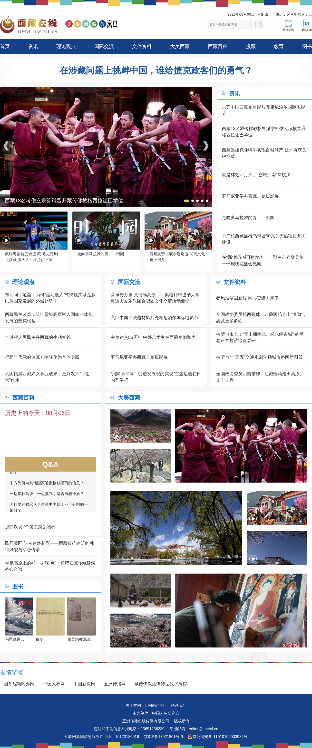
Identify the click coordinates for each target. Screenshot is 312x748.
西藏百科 (217, 46)
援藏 (251, 46)
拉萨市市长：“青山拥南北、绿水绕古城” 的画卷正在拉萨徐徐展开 (260, 337)
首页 (5, 46)
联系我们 (178, 705)
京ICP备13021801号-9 (163, 737)
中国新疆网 (84, 683)
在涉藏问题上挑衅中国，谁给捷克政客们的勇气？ (156, 70)
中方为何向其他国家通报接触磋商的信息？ (47, 486)
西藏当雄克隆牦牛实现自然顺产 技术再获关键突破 (264, 153)
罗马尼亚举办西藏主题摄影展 (250, 196)
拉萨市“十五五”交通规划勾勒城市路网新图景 (259, 357)
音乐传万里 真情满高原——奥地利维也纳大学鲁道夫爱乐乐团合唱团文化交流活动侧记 (155, 297)
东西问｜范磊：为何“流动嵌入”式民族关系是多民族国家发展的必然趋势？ (50, 297)
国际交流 (104, 46)
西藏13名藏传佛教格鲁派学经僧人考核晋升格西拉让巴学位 (264, 131)
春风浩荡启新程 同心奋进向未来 (247, 297)
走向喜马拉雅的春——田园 (248, 217)
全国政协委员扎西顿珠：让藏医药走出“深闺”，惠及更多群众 (261, 317)
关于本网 (133, 705)
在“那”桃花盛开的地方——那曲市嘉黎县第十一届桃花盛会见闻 (263, 260)
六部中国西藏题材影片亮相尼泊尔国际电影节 (263, 110)
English (307, 29)
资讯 (33, 46)
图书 (307, 46)
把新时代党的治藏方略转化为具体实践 (42, 357)
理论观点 (66, 46)
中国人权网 (54, 683)
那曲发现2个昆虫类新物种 (30, 526)
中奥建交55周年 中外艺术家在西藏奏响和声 (153, 337)
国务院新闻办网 (19, 683)
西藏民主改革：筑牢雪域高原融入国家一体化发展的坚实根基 (49, 317)
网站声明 (156, 705)
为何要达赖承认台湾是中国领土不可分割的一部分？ (49, 510)
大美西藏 (180, 46)
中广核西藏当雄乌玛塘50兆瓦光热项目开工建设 (264, 239)
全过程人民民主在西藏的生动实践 (38, 337)
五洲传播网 (115, 683)
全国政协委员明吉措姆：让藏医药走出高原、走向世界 (260, 377)
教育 (279, 46)
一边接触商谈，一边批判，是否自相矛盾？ (47, 496)
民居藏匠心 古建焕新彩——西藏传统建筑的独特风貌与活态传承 (49, 546)
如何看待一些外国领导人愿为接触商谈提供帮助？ (49, 472)
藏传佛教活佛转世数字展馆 (160, 683)
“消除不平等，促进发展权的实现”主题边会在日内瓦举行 (156, 377)
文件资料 (142, 46)
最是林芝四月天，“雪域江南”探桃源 (256, 174)
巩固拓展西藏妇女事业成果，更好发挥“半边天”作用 (47, 377)
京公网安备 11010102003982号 (217, 736)
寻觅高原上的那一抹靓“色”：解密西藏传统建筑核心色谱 (50, 566)
